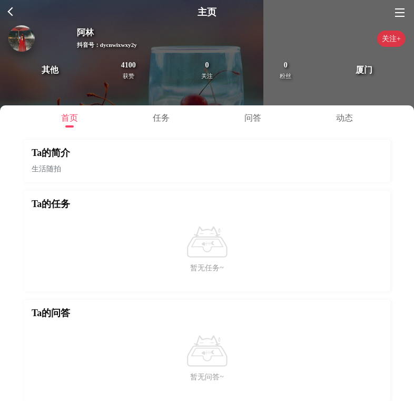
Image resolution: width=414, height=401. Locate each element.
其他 (50, 69)
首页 (69, 117)
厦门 (364, 69)
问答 (252, 117)
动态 (344, 117)
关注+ (391, 39)
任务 (161, 117)
